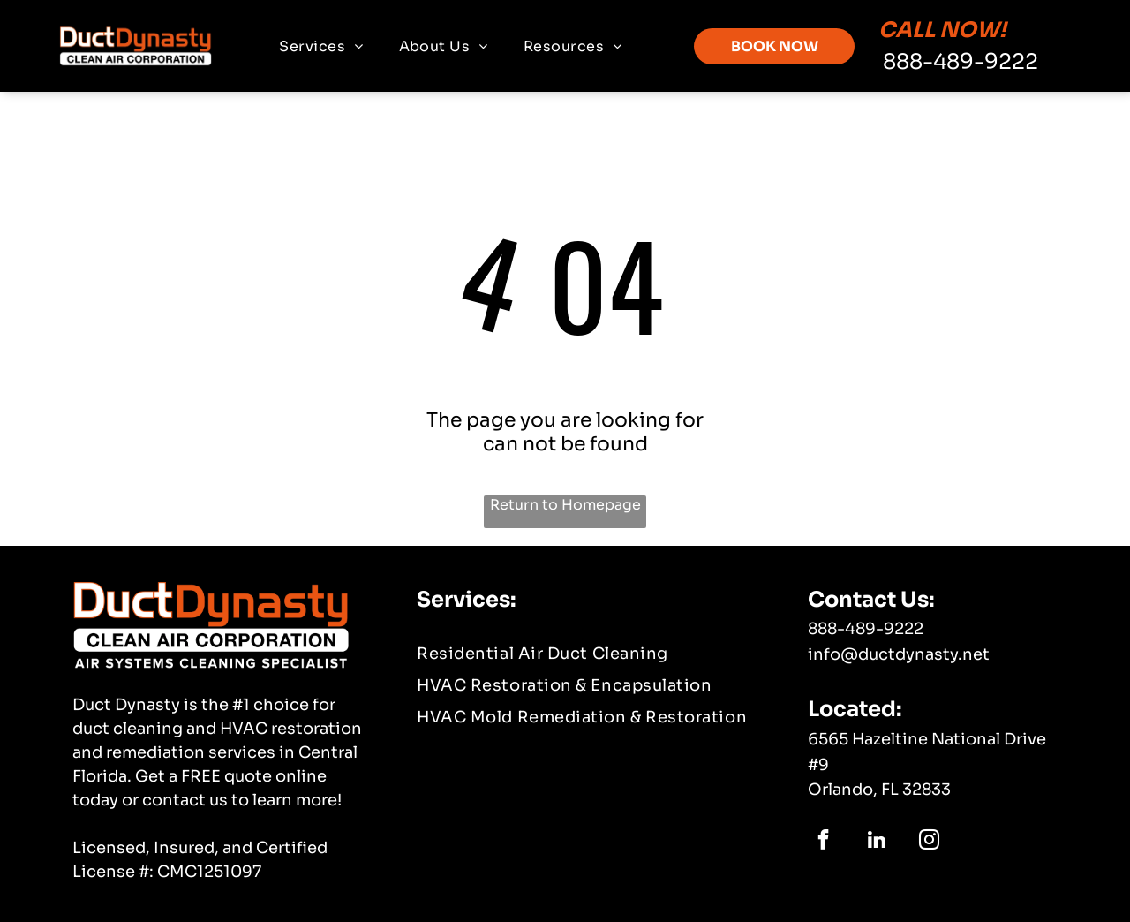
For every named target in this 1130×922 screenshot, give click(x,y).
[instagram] (929, 841)
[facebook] (823, 841)
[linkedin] (876, 841)
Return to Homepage (565, 504)
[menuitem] (320, 46)
